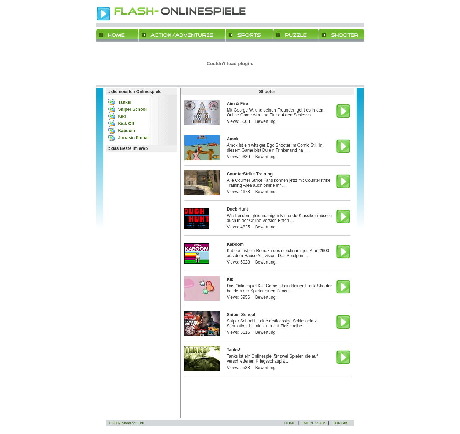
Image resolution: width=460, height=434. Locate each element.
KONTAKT (341, 423)
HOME (290, 423)
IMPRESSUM (314, 423)
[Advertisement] (141, 187)
